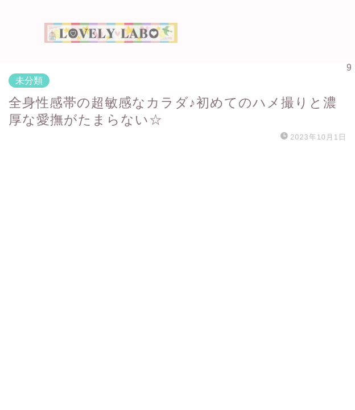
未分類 (29, 80)
